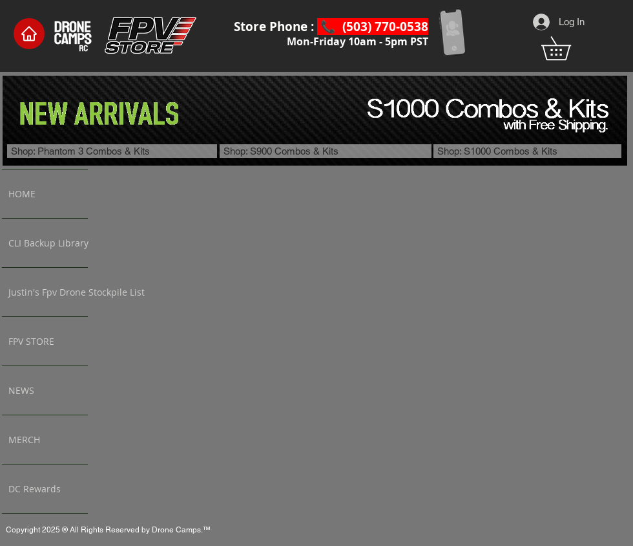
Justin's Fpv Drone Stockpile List (48, 292)
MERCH (24, 439)
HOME (22, 194)
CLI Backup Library (48, 243)
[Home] (29, 33)
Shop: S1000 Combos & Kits (497, 151)
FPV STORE (31, 341)
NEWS (21, 390)
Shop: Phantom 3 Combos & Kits (80, 151)
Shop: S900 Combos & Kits (280, 151)
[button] (567, 48)
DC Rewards (34, 489)
